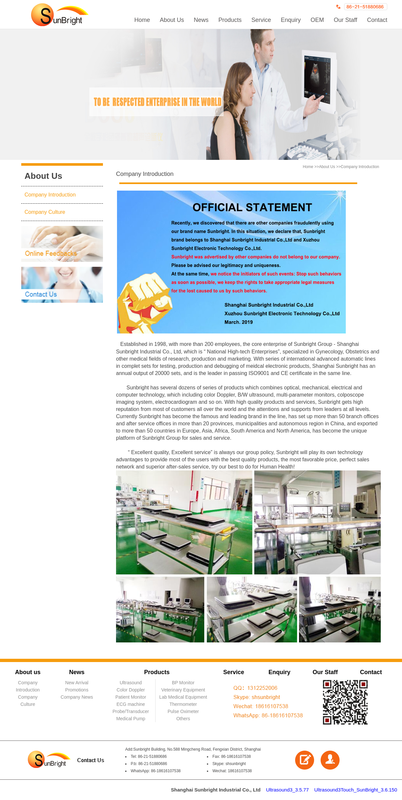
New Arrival (77, 682)
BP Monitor (183, 682)
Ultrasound (131, 682)
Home (142, 20)
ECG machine (130, 704)
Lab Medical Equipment (183, 697)
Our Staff (345, 20)
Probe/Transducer (130, 711)
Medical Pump (130, 718)
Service (261, 20)
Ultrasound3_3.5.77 (287, 789)
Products (230, 20)
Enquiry (291, 20)
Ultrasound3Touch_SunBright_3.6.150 (355, 789)
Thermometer (183, 704)
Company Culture (45, 212)
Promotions (77, 689)
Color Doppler (131, 689)
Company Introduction (50, 194)
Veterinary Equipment (183, 689)
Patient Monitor (130, 697)
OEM (317, 20)
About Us (172, 20)
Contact (377, 20)
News (201, 20)
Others (183, 718)
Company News (77, 697)
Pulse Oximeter (183, 711)
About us (28, 672)
